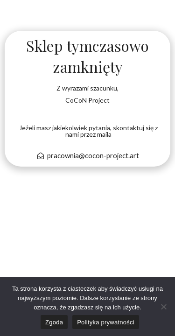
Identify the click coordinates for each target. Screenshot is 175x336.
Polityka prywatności (105, 322)
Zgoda (54, 322)
